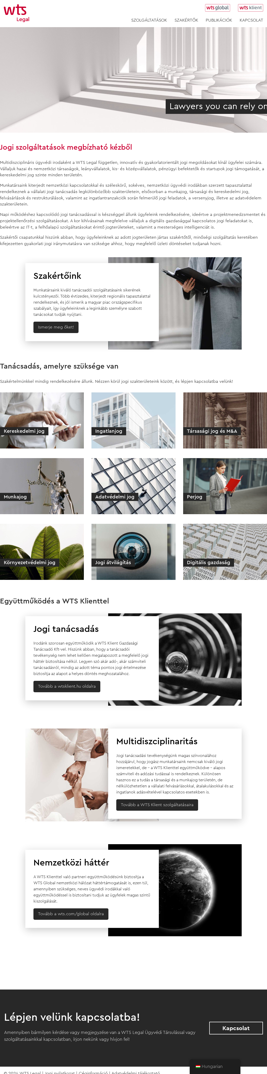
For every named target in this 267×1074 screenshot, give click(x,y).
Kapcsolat (236, 1028)
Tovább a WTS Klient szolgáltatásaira (157, 805)
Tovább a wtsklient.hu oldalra (67, 686)
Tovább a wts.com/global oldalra (71, 914)
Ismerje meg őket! (56, 327)
